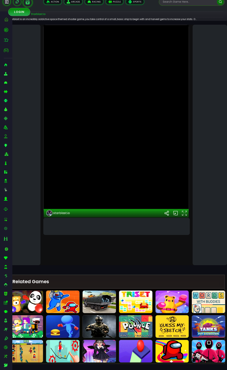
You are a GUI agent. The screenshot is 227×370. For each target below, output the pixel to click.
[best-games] (8, 30)
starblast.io (64, 247)
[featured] (8, 40)
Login (19, 12)
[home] (8, 19)
